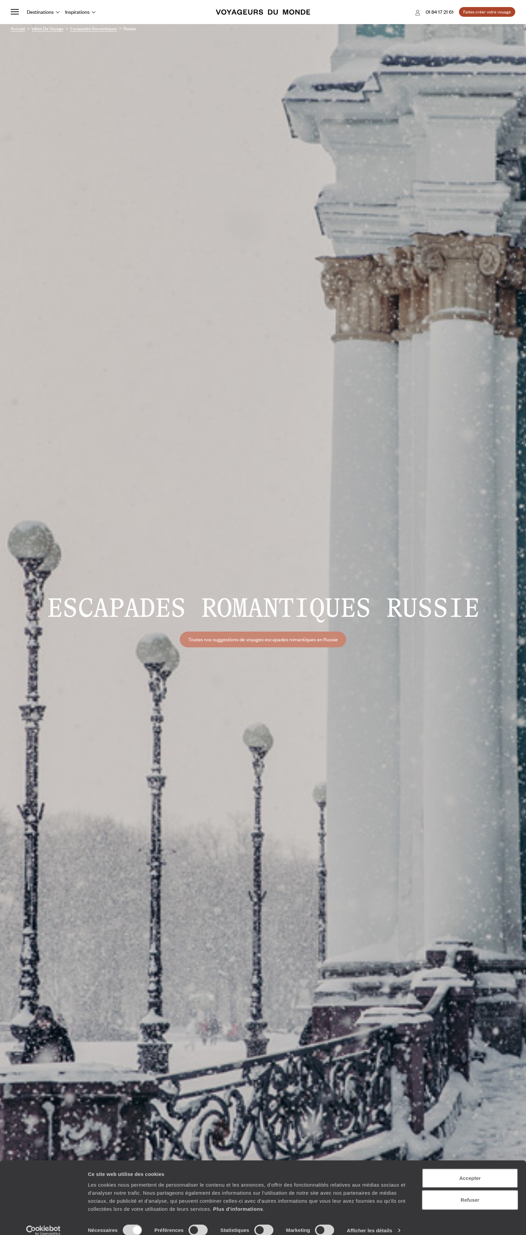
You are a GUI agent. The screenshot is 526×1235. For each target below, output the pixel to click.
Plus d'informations (238, 1200)
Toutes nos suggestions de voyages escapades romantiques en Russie (263, 639)
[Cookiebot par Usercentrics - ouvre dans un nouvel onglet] (43, 1222)
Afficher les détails (369, 1222)
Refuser (470, 1191)
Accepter (470, 1169)
